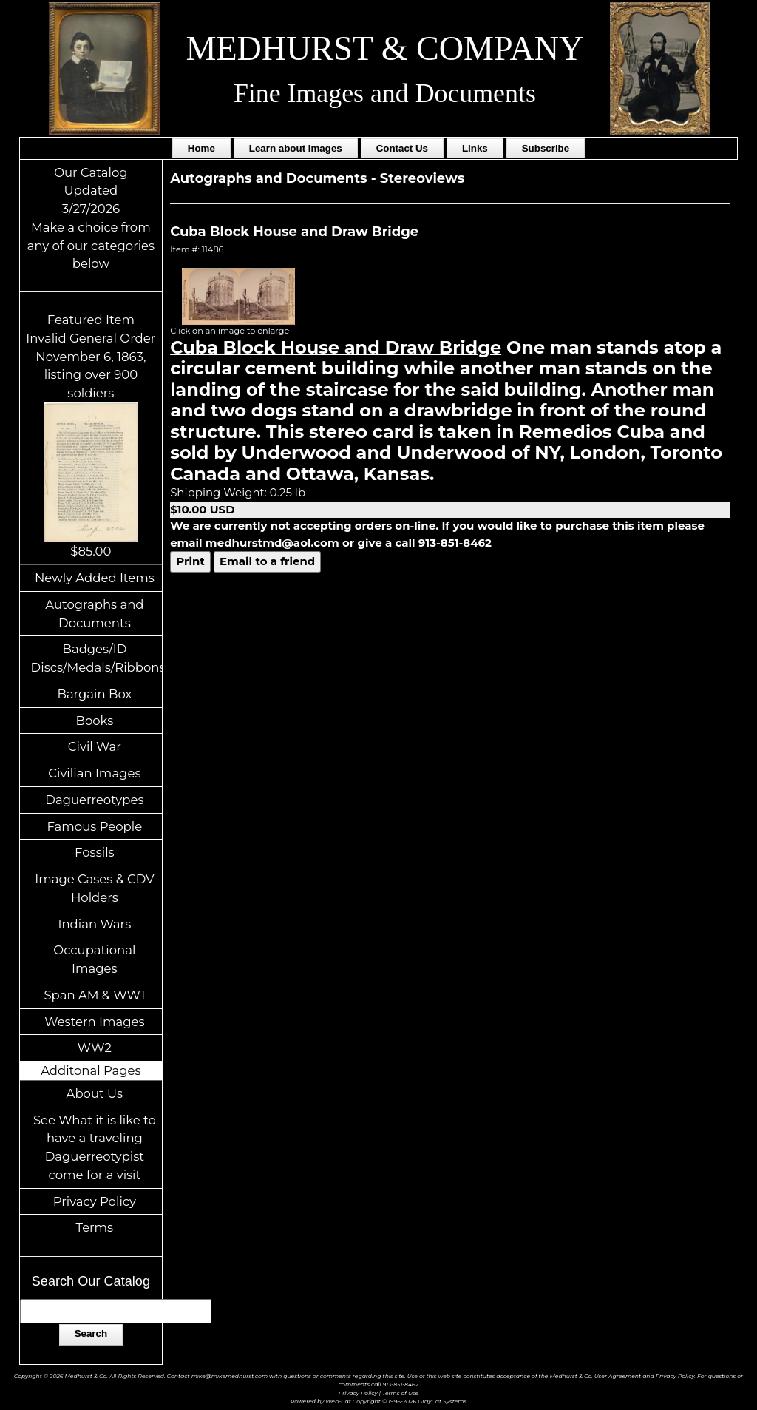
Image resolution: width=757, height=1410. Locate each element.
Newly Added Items (95, 577)
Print (190, 561)
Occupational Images (94, 959)
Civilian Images (94, 773)
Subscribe (545, 148)
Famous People (95, 826)
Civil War (94, 746)
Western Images (94, 1021)
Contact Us (402, 148)
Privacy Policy (94, 1201)
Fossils (95, 852)
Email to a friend (267, 561)
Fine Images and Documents (385, 93)
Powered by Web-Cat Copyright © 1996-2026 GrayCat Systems (378, 1401)
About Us (95, 1093)
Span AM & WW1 (94, 995)
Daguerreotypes (94, 799)
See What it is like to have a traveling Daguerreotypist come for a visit (94, 1147)
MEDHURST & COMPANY (385, 48)
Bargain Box (94, 694)
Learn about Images (295, 148)
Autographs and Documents (94, 613)
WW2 (95, 1047)
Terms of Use (400, 1393)
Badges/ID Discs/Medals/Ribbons (97, 658)
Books (94, 720)
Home (201, 148)
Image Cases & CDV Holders (94, 888)
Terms (95, 1227)
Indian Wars (94, 924)
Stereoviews (422, 178)
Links (475, 148)
